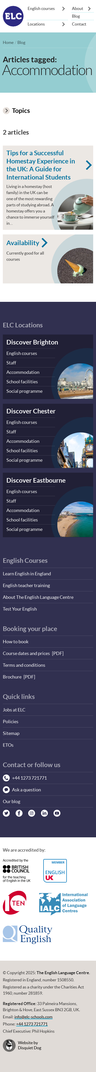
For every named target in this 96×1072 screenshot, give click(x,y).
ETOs (8, 745)
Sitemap (11, 733)
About (77, 8)
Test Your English (20, 609)
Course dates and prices (26, 653)
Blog (76, 16)
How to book (15, 641)
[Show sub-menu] (63, 8)
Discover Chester (31, 411)
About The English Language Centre (38, 597)
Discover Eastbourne (36, 480)
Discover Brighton (32, 342)
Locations (36, 24)
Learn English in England (27, 573)
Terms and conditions (24, 665)
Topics (16, 110)
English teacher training (26, 585)
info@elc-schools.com (33, 1017)
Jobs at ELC (14, 709)
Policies (10, 721)
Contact (79, 24)
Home (8, 42)
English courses (41, 8)
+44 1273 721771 (32, 1024)
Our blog (11, 801)
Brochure (12, 677)
